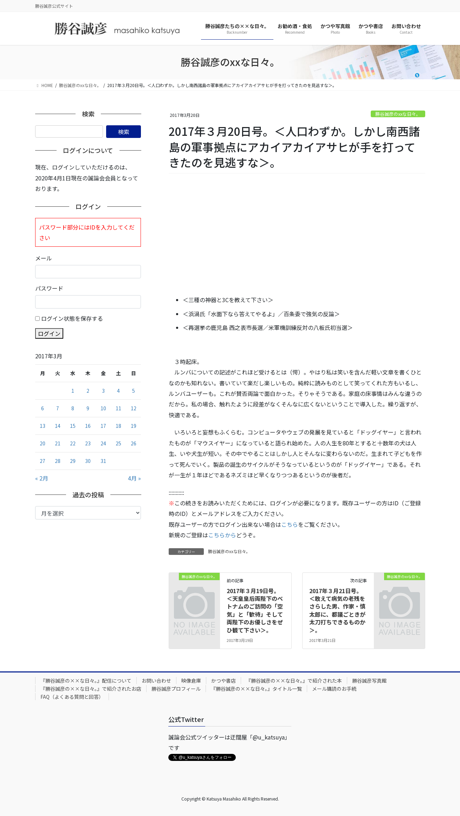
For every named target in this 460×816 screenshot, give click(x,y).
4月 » (134, 478)
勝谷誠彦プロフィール (176, 688)
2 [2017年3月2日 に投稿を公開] (87, 390)
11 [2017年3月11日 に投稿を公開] (118, 408)
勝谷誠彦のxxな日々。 (398, 114)
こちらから (222, 535)
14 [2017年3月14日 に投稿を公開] (57, 425)
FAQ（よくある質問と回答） (72, 696)
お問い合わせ (156, 680)
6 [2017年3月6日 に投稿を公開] (42, 408)
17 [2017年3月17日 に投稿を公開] (103, 425)
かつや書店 (223, 680)
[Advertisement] (297, 235)
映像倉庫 (191, 680)
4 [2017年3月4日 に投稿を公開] (118, 390)
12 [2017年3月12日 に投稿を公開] (133, 408)
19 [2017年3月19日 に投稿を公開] (133, 425)
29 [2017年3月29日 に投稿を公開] (73, 460)
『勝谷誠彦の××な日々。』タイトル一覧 (256, 688)
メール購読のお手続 (334, 688)
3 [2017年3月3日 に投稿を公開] (103, 390)
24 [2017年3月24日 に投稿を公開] (103, 443)
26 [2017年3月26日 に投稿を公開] (133, 443)
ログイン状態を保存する (72, 318)
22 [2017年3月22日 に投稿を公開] (73, 443)
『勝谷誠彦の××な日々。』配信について (85, 680)
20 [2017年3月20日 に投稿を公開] (42, 443)
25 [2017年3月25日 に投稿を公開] (118, 443)
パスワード (49, 288)
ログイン (49, 333)
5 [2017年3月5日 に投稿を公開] (133, 390)
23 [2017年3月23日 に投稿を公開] (88, 443)
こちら (289, 524)
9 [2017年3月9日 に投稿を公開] (87, 408)
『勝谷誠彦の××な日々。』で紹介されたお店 (90, 688)
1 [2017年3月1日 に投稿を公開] (72, 390)
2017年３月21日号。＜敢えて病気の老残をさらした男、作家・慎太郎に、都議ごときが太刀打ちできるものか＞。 (337, 610)
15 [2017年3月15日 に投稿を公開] (73, 425)
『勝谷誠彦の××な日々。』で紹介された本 (294, 680)
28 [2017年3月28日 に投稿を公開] (57, 460)
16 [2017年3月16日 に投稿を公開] (88, 425)
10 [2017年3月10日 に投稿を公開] (103, 408)
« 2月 (41, 478)
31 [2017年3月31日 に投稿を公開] (103, 460)
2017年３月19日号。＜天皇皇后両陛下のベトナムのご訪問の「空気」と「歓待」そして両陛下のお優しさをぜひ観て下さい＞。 (255, 610)
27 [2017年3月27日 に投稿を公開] (42, 460)
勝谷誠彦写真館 (369, 680)
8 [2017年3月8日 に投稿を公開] (72, 408)
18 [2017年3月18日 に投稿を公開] (118, 425)
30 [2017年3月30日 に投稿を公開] (88, 460)
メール (43, 258)
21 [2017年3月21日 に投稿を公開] (57, 443)
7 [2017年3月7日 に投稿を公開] (57, 408)
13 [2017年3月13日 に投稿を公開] (42, 425)
